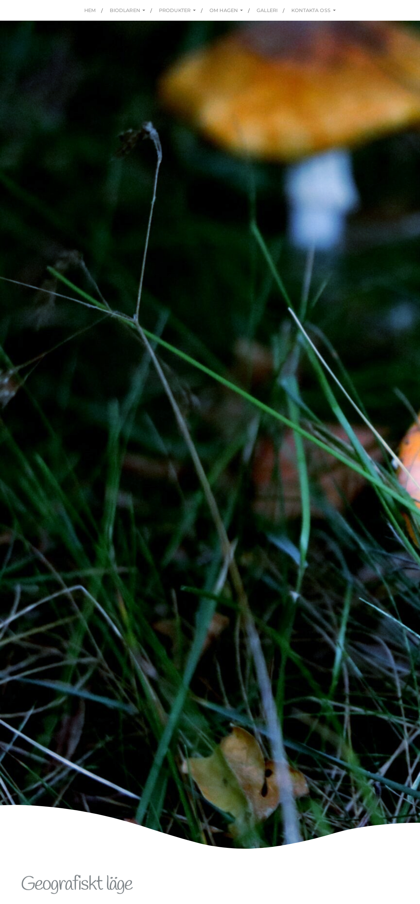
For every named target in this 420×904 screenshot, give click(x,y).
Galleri (267, 10)
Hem (90, 10)
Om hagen (223, 10)
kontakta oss (311, 10)
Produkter (175, 10)
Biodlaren (125, 10)
